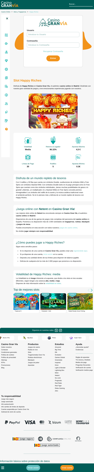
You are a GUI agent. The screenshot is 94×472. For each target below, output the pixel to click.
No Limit (58, 378)
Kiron (57, 365)
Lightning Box (59, 370)
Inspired (57, 362)
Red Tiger (58, 386)
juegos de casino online (68, 228)
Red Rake (58, 383)
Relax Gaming (60, 388)
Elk (56, 352)
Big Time (58, 350)
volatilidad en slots (53, 283)
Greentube (58, 360)
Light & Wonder (60, 368)
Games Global (60, 357)
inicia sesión (48, 254)
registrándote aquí (80, 251)
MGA (57, 373)
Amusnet (58, 347)
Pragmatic (58, 380)
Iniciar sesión (33, 468)
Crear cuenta (67, 468)
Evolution (58, 355)
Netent (57, 375)
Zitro (56, 391)
